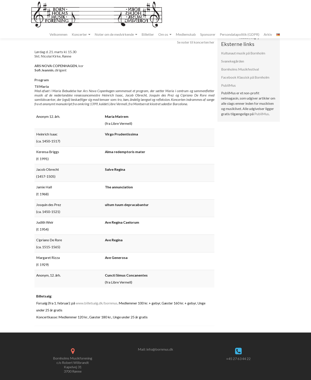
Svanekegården (232, 61)
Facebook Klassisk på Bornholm (245, 77)
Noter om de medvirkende (114, 34)
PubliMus (228, 85)
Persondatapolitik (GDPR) (239, 34)
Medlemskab (186, 34)
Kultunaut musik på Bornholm (243, 53)
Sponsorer (207, 34)
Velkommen (58, 34)
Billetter (148, 34)
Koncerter (79, 34)
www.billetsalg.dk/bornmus (96, 303)
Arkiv (268, 34)
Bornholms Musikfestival (240, 69)
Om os (163, 34)
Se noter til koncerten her (195, 42)
